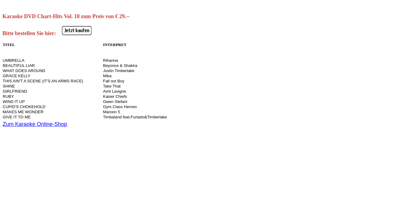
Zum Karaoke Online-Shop (35, 124)
